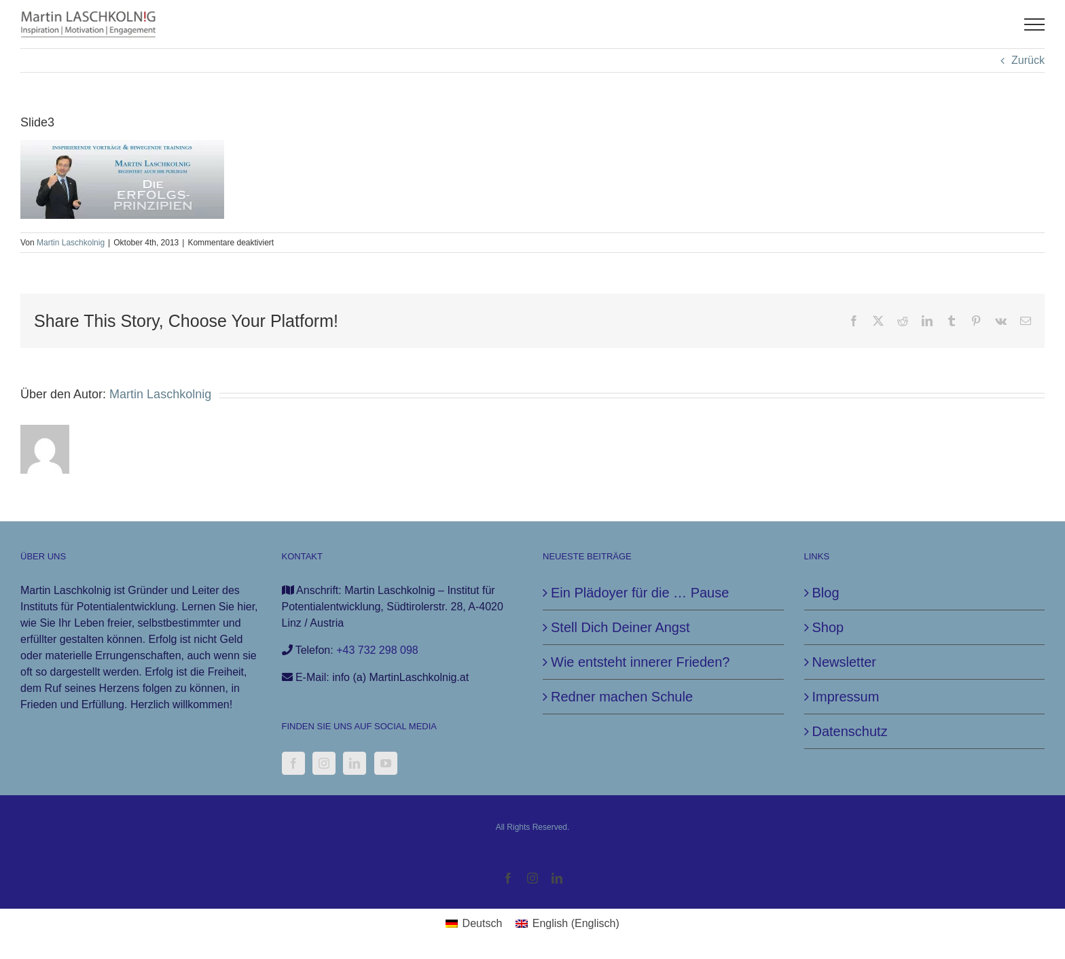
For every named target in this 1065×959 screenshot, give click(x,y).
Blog (826, 592)
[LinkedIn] (354, 763)
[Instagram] (324, 763)
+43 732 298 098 (377, 650)
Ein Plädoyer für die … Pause (640, 592)
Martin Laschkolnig (71, 242)
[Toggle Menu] (1034, 24)
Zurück (1028, 60)
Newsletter (844, 662)
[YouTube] (385, 763)
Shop (828, 627)
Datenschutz (850, 731)
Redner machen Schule (622, 696)
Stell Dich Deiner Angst (620, 627)
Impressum (846, 696)
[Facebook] (293, 763)
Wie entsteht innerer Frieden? (640, 662)
